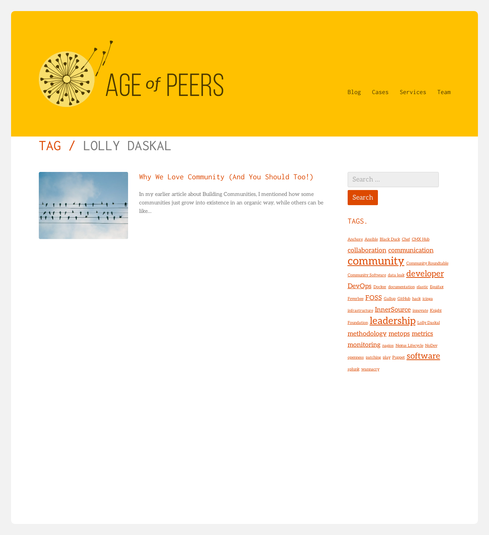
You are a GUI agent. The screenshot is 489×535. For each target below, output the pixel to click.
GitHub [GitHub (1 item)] (403, 298)
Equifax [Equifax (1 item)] (437, 286)
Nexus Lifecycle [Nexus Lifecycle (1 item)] (409, 345)
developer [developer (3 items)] (425, 274)
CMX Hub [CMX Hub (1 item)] (421, 239)
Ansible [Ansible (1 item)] (371, 239)
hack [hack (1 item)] (416, 298)
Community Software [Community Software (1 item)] (367, 275)
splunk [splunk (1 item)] (353, 369)
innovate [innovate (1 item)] (420, 310)
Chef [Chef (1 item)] (406, 239)
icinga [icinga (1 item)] (428, 298)
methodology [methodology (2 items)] (367, 334)
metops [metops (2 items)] (399, 334)
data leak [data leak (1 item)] (396, 275)
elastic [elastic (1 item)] (422, 286)
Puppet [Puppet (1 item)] (398, 357)
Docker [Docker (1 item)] (379, 286)
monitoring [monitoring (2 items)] (364, 345)
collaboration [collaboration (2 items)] (367, 250)
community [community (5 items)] (376, 261)
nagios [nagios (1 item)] (388, 345)
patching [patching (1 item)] (373, 357)
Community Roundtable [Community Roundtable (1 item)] (427, 263)
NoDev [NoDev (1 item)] (431, 345)
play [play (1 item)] (386, 357)
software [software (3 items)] (423, 356)
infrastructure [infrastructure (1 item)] (360, 310)
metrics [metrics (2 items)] (422, 334)
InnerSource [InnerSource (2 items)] (393, 310)
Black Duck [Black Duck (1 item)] (390, 239)
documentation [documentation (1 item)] (401, 286)
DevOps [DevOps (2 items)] (360, 286)
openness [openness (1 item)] (356, 357)
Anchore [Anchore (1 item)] (355, 239)
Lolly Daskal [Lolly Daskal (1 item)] (428, 322)
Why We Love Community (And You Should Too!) (226, 177)
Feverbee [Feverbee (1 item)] (356, 298)
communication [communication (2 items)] (411, 250)
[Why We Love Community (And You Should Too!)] (83, 205)
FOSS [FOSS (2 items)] (373, 298)
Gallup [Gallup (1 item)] (390, 298)
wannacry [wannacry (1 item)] (370, 369)
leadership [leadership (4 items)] (393, 321)
